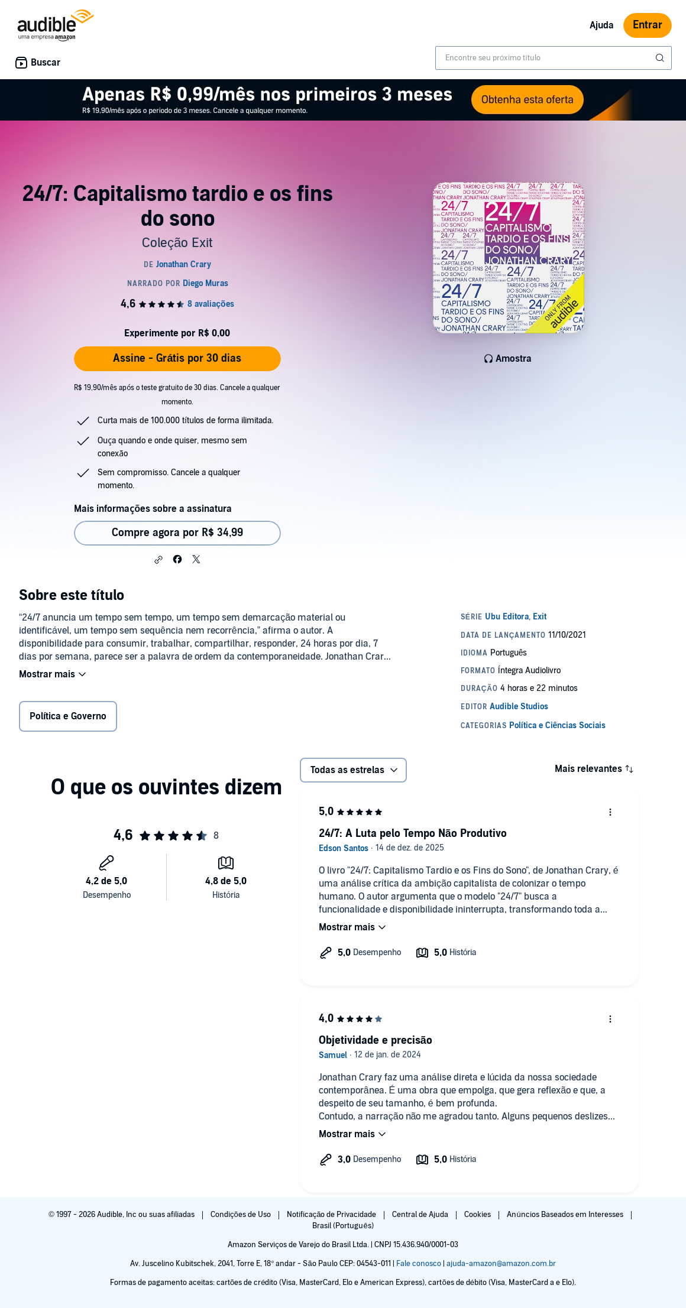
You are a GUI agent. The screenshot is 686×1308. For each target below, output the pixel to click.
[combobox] (553, 58)
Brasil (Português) (342, 1226)
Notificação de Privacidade (332, 1214)
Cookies (478, 1214)
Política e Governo (68, 716)
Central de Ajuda (421, 1214)
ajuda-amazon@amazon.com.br (501, 1263)
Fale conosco (418, 1263)
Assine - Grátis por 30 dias (177, 358)
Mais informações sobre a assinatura (153, 509)
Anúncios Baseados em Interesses (565, 1214)
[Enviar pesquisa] (661, 58)
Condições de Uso (242, 1214)
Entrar (647, 25)
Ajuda (602, 25)
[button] (158, 559)
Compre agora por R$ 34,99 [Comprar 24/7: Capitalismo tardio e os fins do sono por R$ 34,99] (177, 533)
